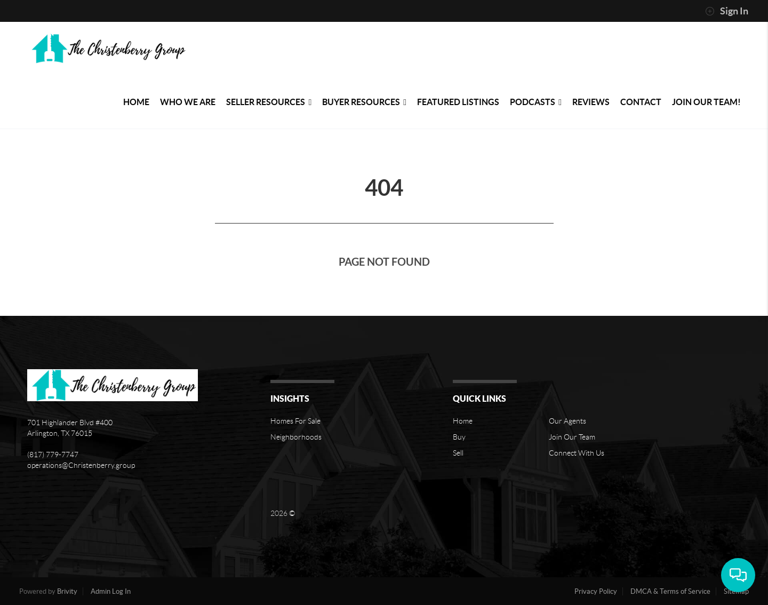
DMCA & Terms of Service (670, 591)
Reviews (591, 102)
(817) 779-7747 (52, 454)
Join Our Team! (706, 102)
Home (136, 102)
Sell (458, 453)
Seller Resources (268, 102)
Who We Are (187, 102)
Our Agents (567, 421)
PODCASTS (536, 102)
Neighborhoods (296, 437)
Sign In (726, 11)
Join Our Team (572, 437)
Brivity (67, 591)
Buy (459, 437)
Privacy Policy (595, 591)
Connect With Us (576, 453)
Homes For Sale (295, 421)
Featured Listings (458, 102)
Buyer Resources (364, 102)
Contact (640, 102)
